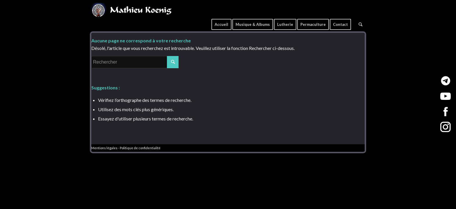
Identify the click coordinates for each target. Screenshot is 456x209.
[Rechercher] (360, 22)
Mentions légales (104, 148)
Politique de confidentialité (140, 148)
